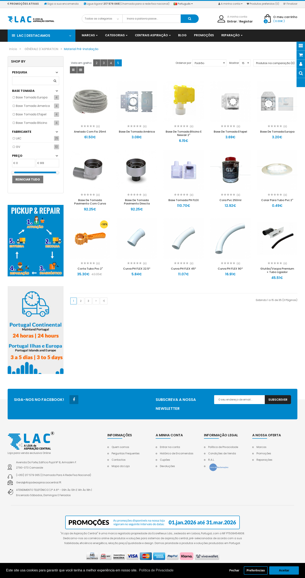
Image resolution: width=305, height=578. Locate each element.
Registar (246, 21)
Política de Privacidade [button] (156, 570)
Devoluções (167, 466)
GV (18, 147)
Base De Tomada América (137, 132)
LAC (18, 138)
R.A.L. (211, 460)
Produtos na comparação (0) (275, 63)
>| (104, 301)
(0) (98, 126)
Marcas (261, 447)
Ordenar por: (184, 63)
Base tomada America (33, 106)
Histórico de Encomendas (176, 453)
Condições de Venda (222, 453)
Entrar (232, 21)
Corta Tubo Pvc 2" (90, 269)
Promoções (263, 453)
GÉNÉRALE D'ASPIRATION (41, 49)
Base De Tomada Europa (277, 132)
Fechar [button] (234, 570)
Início (13, 49)
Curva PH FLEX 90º (230, 269)
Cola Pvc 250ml (230, 200)
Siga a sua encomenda (61, 4)
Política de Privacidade (223, 447)
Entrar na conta (170, 447)
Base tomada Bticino (31, 123)
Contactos (119, 460)
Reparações (264, 460)
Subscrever (277, 399)
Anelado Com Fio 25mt (90, 132)
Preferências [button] (256, 570)
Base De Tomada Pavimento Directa (137, 202)
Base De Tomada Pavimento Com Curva (90, 202)
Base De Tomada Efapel (230, 132)
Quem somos (120, 447)
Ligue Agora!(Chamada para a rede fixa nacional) (126, 4)
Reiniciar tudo (27, 179)
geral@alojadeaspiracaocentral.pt (38, 482)
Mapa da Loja (121, 466)
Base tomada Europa (31, 97)
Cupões (165, 460)
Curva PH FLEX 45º (183, 269)
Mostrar (234, 63)
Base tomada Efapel (31, 114)
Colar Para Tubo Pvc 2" (277, 200)
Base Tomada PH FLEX (183, 200)
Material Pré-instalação (81, 49)
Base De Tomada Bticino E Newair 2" (184, 133)
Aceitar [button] (284, 570)
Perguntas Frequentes (126, 453)
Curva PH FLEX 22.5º (136, 269)
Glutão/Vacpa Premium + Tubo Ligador (277, 270)
